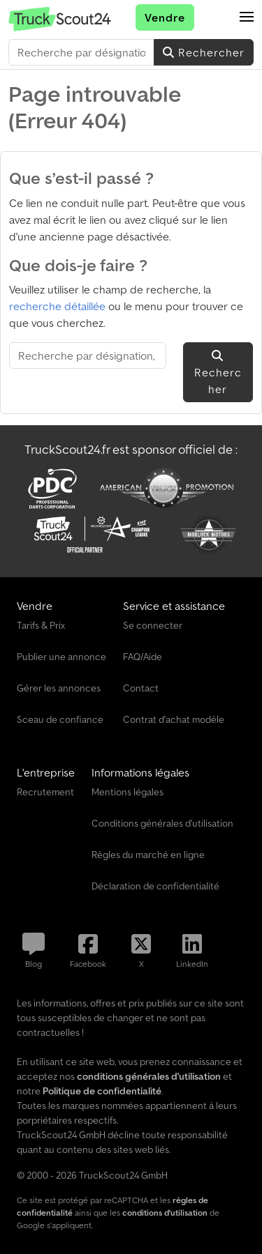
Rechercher (204, 52)
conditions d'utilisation (165, 1212)
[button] (247, 17)
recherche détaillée (57, 306)
